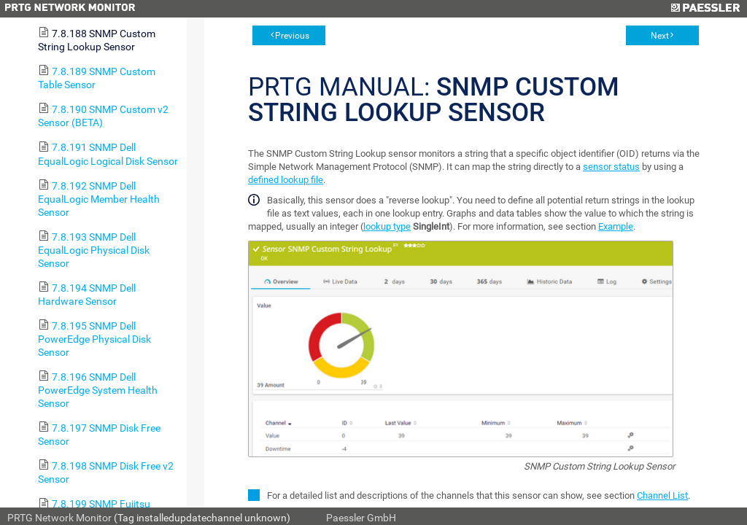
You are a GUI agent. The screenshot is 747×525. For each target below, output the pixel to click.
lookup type (387, 226)
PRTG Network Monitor (59, 518)
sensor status (611, 166)
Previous (292, 36)
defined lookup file (285, 179)
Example (615, 226)
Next (660, 36)
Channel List (662, 495)
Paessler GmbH (361, 518)
